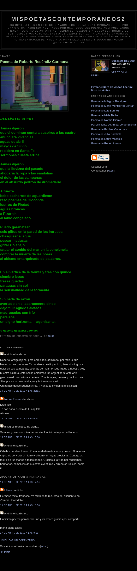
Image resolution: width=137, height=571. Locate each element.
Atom (44, 546)
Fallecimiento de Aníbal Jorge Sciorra (113, 124)
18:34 (51, 336)
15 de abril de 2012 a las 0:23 (19, 418)
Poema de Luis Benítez (105, 110)
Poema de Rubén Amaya (106, 143)
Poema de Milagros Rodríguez (109, 101)
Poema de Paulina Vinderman (109, 129)
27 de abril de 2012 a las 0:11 (19, 533)
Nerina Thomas (13, 399)
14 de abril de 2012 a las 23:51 (20, 391)
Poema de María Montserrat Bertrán (112, 105)
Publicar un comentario (18, 540)
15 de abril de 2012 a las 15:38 (20, 437)
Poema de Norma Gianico (106, 120)
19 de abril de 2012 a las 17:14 (20, 482)
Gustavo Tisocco (123, 61)
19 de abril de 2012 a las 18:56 (20, 505)
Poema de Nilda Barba (104, 115)
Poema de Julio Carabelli (106, 134)
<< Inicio (5, 551)
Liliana (8, 490)
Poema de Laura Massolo (106, 138)
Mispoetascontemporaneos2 (68, 19)
